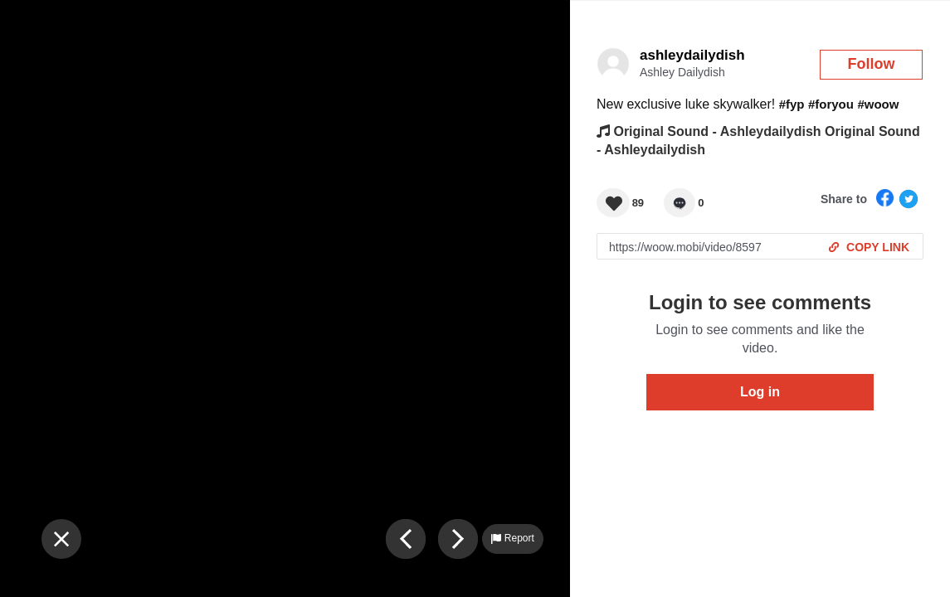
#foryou (831, 104)
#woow (878, 104)
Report (512, 538)
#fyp (792, 104)
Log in (760, 392)
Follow (871, 64)
